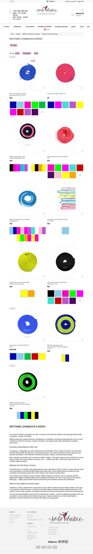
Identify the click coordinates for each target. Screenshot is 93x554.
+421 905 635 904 (20, 11)
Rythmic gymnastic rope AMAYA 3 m (57, 157)
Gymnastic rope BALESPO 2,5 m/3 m (19, 346)
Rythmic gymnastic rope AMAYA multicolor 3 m (20, 220)
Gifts (82, 27)
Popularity (26, 53)
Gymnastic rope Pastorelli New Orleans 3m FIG (57, 283)
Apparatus (18, 27)
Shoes (74, 27)
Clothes (6, 27)
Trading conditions (15, 517)
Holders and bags (61, 27)
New (36, 53)
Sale (46, 29)
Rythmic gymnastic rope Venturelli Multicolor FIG (17, 157)
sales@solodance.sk (33, 533)
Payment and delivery (15, 515)
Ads (88, 27)
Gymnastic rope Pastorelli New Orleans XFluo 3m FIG (19, 283)
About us (12, 522)
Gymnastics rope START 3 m (56, 93)
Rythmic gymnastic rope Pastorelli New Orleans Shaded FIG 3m (57, 346)
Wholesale (30, 515)
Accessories (30, 27)
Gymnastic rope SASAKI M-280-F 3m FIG (57, 220)
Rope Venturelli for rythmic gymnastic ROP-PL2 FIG (18, 94)
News (11, 520)
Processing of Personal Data (34, 520)
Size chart (29, 517)
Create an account (70, 1)
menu (11, 1)
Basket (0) (80, 13)
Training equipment (45, 27)
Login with (80, 1)
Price (17, 53)
